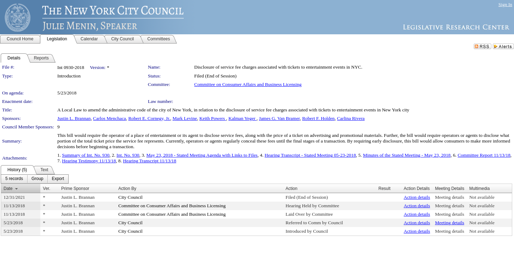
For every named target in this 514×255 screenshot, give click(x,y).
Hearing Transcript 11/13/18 (150, 160)
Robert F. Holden (318, 118)
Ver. (46, 188)
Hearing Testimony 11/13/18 (89, 160)
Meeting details (449, 197)
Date (8, 188)
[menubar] (35, 179)
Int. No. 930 (127, 155)
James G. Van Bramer (279, 118)
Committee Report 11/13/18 (484, 155)
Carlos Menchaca (109, 118)
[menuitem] (14, 179)
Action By (128, 188)
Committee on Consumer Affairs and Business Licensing (247, 84)
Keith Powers (213, 118)
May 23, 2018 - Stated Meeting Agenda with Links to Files (202, 155)
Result (385, 188)
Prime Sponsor (75, 188)
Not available (481, 197)
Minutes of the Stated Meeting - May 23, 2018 (407, 155)
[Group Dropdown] (37, 179)
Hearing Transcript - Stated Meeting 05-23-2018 (310, 155)
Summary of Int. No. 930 (85, 155)
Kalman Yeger (243, 118)
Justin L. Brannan (74, 118)
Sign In (505, 4)
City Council (131, 197)
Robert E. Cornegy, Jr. (149, 118)
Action (291, 188)
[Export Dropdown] (57, 179)
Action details (417, 197)
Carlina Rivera (351, 118)
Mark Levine (185, 118)
